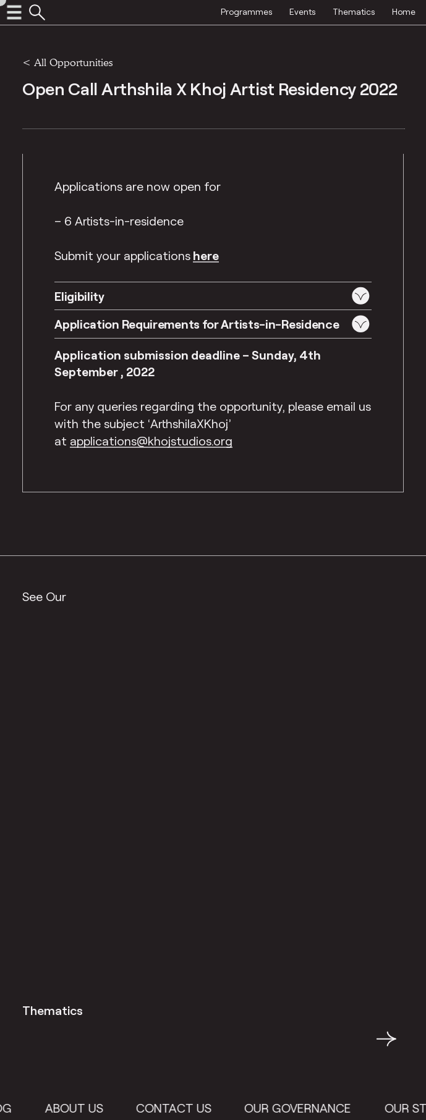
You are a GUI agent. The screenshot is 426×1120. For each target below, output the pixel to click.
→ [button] (386, 1046)
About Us (81, 1107)
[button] (213, 295)
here (206, 255)
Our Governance (304, 1107)
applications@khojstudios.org (151, 440)
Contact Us (180, 1107)
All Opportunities (73, 62)
